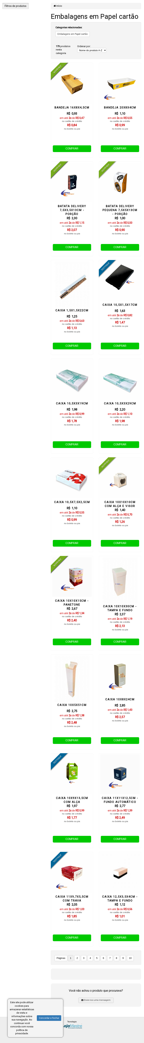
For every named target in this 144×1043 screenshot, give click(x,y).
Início (58, 5)
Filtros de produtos (15, 5)
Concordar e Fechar (49, 1018)
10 (130, 958)
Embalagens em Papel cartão (72, 34)
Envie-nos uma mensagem (96, 1000)
